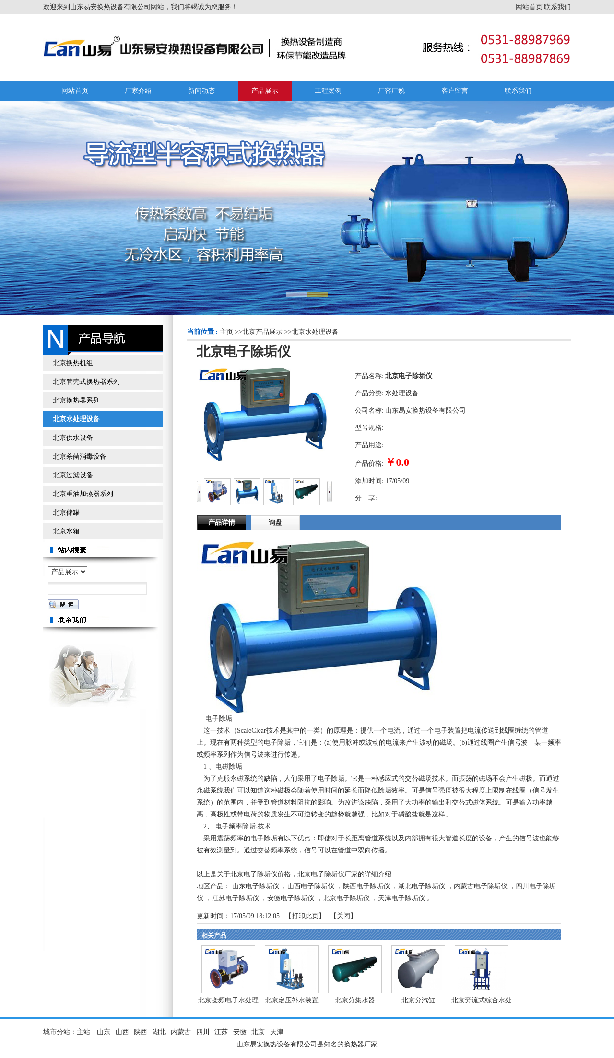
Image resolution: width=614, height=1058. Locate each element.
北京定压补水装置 (292, 1000)
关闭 (343, 916)
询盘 (275, 522)
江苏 (221, 1031)
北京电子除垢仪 (346, 898)
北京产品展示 (262, 331)
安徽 (240, 1031)
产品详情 (221, 522)
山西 (122, 1031)
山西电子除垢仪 (310, 886)
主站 (83, 1031)
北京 (258, 1031)
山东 (103, 1031)
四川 (203, 1031)
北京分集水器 (355, 1000)
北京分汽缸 (418, 1000)
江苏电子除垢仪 (235, 898)
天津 (276, 1031)
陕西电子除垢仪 (366, 886)
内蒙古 (181, 1031)
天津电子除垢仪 (401, 898)
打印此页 (305, 916)
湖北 (159, 1031)
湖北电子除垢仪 (421, 886)
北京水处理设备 (315, 331)
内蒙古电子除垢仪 (481, 886)
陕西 (140, 1031)
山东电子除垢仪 (255, 886)
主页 (226, 331)
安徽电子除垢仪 (290, 898)
